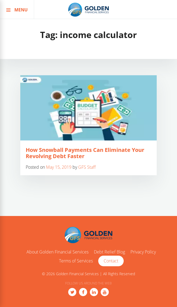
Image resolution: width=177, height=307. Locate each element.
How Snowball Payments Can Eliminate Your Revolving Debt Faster (85, 153)
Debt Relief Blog (109, 252)
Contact (111, 261)
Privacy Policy (143, 252)
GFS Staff (87, 167)
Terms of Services (76, 261)
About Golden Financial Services (57, 252)
